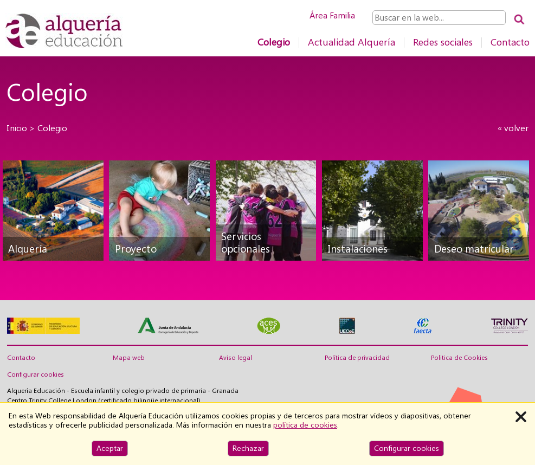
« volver (513, 128)
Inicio (17, 128)
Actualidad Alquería (351, 42)
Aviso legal (235, 357)
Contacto (510, 42)
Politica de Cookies (459, 357)
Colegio (273, 42)
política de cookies (305, 425)
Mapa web (129, 357)
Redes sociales (443, 42)
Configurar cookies (35, 374)
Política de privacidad (357, 357)
